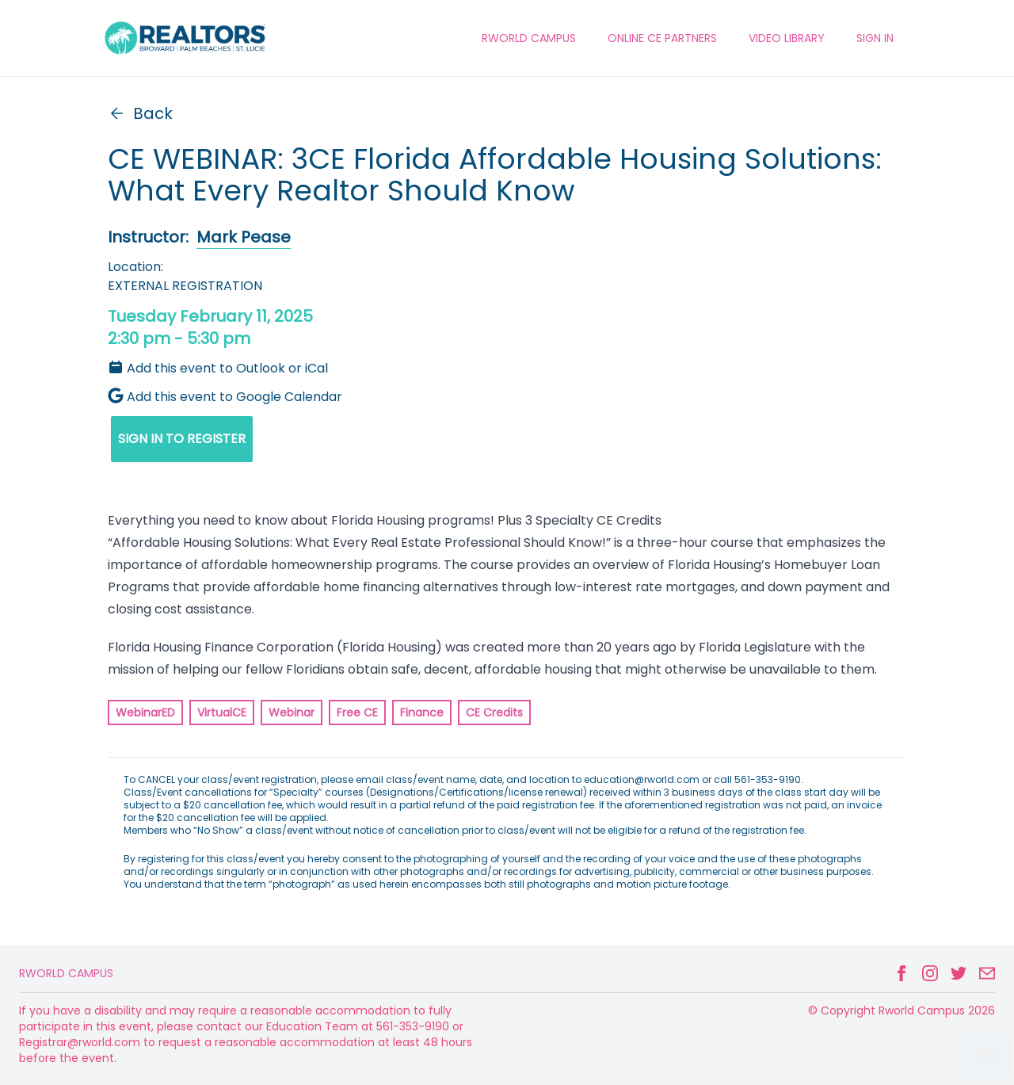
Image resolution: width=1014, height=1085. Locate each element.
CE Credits (494, 712)
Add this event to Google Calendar (225, 397)
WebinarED (145, 712)
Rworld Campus (66, 973)
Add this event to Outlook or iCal (218, 368)
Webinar (291, 712)
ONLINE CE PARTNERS (662, 38)
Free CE (357, 712)
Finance (422, 712)
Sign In (875, 38)
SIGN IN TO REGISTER (182, 439)
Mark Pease (243, 237)
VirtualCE (221, 712)
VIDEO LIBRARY (787, 38)
